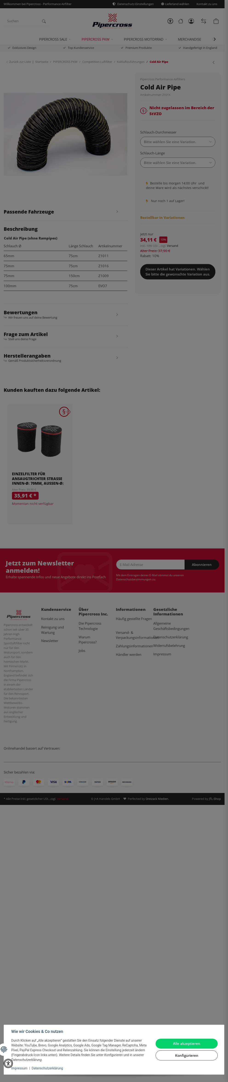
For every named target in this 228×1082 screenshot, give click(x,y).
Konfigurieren (186, 1055)
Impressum (19, 1068)
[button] (8, 1063)
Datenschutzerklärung (47, 1068)
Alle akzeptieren (186, 1043)
